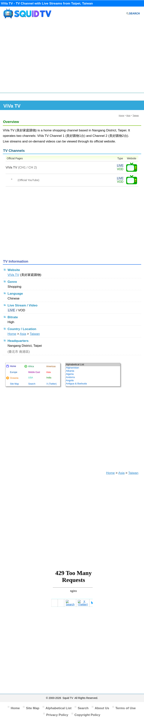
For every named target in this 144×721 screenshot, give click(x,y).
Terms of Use (125, 708)
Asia (128, 115)
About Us (102, 708)
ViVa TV (13, 275)
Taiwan (136, 115)
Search (83, 708)
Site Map (32, 708)
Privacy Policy (57, 715)
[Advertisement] (72, 57)
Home (121, 115)
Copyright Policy (87, 715)
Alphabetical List (59, 708)
